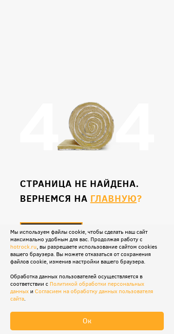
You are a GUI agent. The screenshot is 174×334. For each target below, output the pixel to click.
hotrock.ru (23, 246)
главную (113, 198)
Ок (87, 321)
